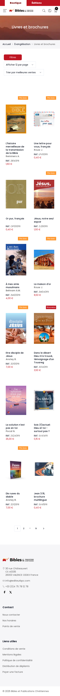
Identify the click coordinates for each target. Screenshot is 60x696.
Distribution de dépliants (16, 666)
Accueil (7, 44)
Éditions (37, 2)
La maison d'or (44, 285)
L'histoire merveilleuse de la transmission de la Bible (16, 150)
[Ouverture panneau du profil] (50, 11)
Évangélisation (22, 44)
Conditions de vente (14, 648)
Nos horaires (9, 620)
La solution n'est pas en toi (16, 428)
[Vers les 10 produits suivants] (43, 528)
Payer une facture (13, 672)
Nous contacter (11, 614)
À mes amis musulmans (16, 287)
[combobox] (20, 65)
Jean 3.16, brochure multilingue (40, 497)
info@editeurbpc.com (17, 580)
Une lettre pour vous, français (44, 146)
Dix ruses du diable (16, 497)
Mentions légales (12, 654)
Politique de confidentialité (17, 660)
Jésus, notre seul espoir (44, 220)
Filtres (13, 57)
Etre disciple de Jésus (16, 356)
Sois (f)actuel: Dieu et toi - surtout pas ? (42, 428)
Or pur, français (15, 218)
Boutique (15, 2)
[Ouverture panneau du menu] (5, 10)
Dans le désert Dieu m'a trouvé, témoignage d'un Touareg (44, 357)
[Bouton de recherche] (44, 11)
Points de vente (11, 626)
